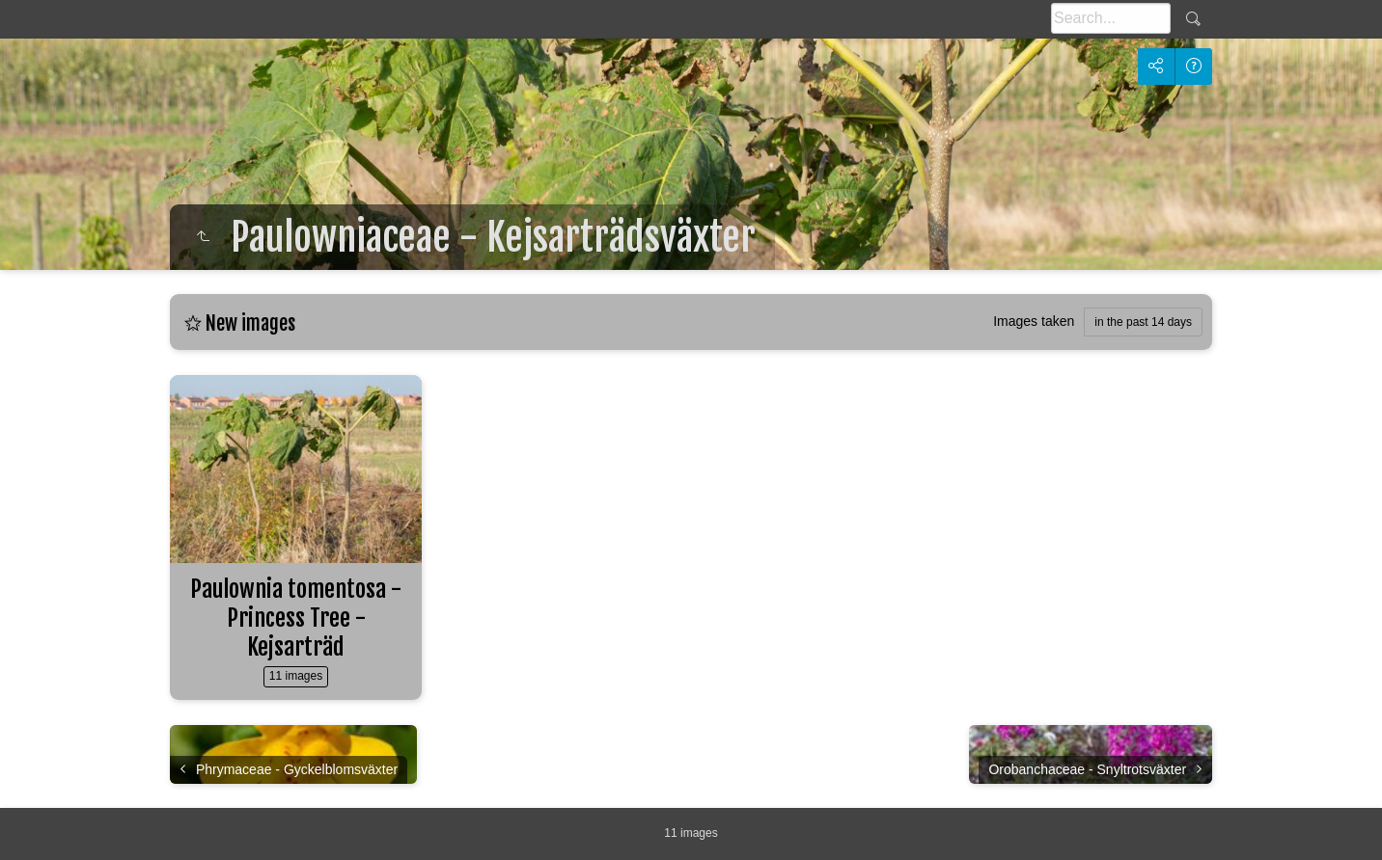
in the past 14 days (1143, 322)
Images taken (1033, 321)
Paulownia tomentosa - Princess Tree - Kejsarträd (295, 618)
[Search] (1111, 18)
